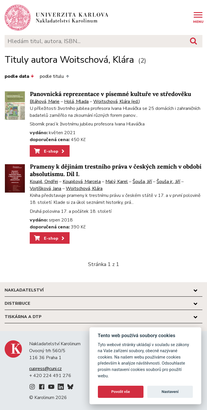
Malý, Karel (116, 181)
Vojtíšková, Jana (45, 188)
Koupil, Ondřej (44, 181)
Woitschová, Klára (84, 188)
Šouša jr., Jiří (168, 181)
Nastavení (170, 391)
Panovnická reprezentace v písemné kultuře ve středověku (110, 94)
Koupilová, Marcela (82, 181)
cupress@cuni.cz (45, 368)
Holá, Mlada (76, 101)
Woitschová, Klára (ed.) (116, 101)
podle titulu (54, 76)
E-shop (50, 151)
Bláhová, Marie (44, 101)
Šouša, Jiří (142, 181)
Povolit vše (120, 391)
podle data (19, 76)
